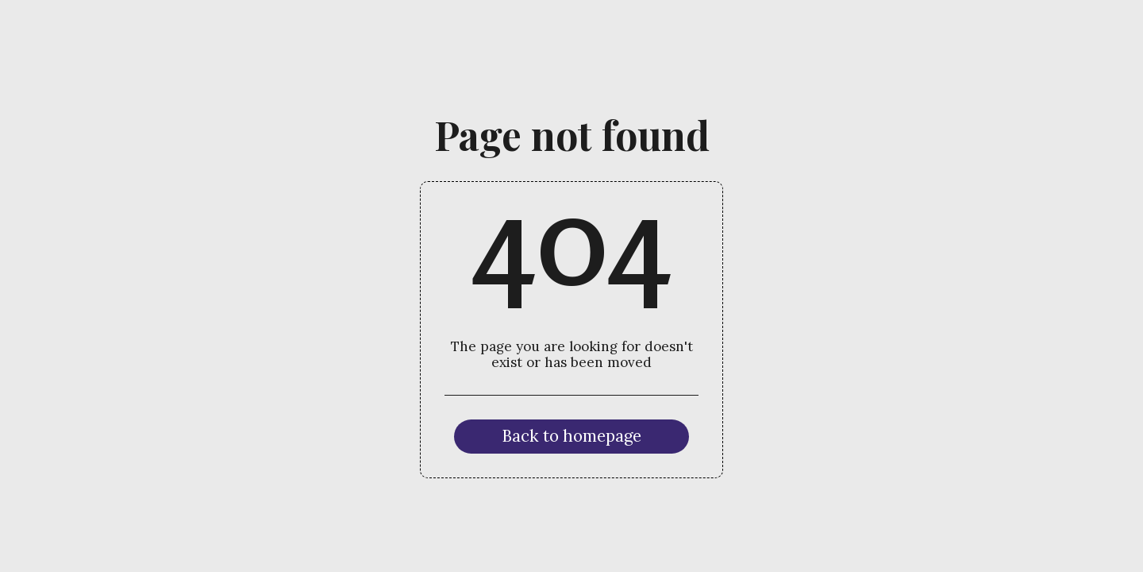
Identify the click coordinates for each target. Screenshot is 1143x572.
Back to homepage (571, 435)
